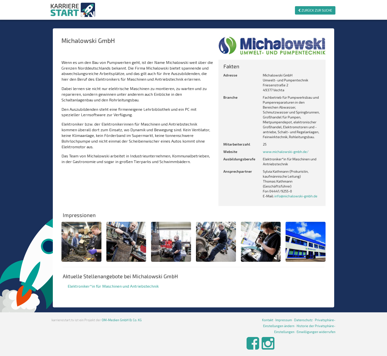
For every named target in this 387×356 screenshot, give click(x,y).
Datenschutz (303, 320)
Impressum (283, 320)
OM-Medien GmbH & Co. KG (122, 320)
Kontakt (267, 320)
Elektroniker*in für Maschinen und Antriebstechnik (113, 286)
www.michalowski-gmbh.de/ (286, 152)
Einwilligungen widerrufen (316, 332)
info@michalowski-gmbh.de (295, 196)
